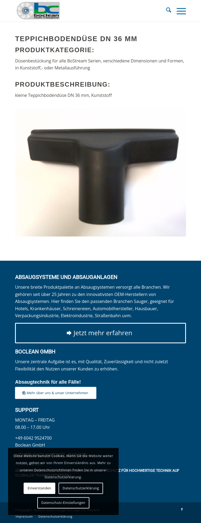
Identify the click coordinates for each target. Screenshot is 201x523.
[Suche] (166, 11)
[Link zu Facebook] (182, 509)
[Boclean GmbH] (83, 11)
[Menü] (178, 11)
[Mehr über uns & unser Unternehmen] (55, 393)
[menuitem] (166, 11)
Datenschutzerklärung (81, 488)
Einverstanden (39, 488)
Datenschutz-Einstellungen (63, 502)
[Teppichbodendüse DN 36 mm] (100, 172)
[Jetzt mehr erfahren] (100, 333)
